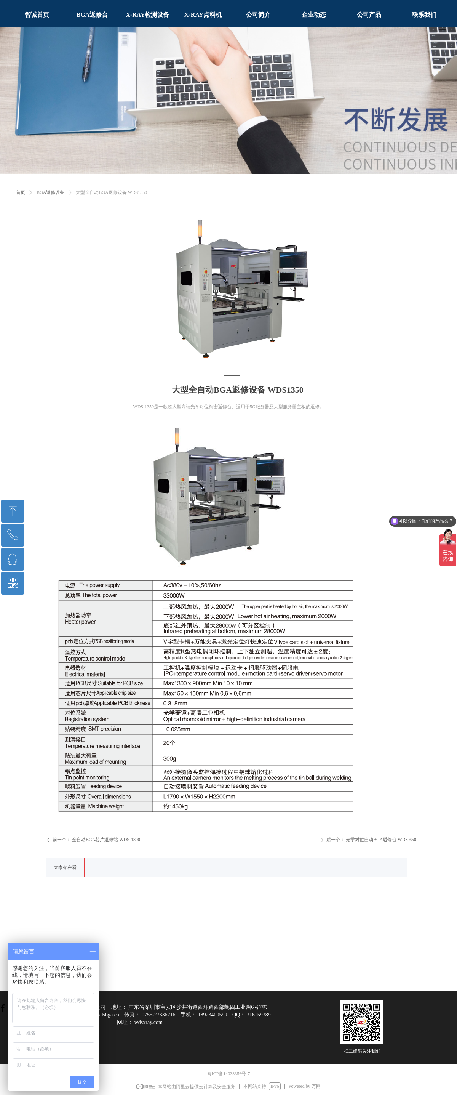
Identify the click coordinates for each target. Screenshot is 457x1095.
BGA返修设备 (50, 192)
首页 (20, 192)
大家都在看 (65, 867)
